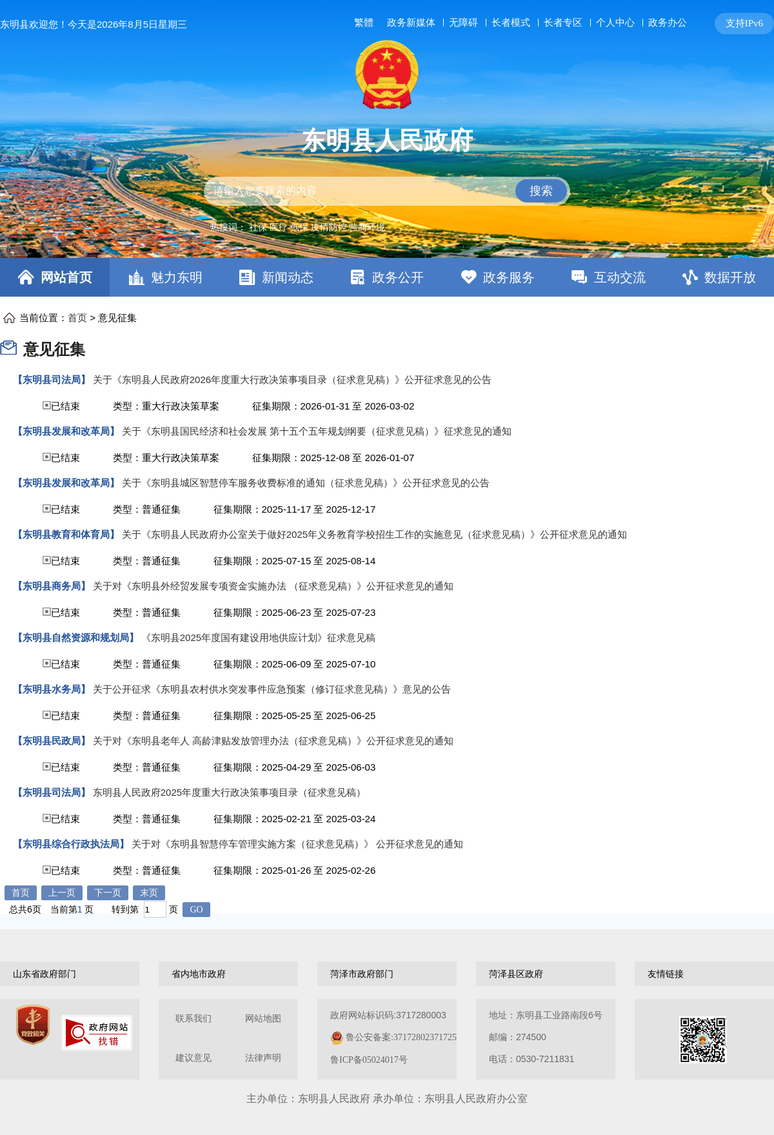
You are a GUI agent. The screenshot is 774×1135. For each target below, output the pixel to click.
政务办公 (667, 22)
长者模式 (510, 22)
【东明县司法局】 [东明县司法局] (51, 379)
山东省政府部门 (44, 974)
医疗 (279, 227)
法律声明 (263, 1058)
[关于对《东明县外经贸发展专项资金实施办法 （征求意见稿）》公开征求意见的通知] (233, 586)
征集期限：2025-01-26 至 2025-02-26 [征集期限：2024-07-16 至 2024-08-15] (294, 870)
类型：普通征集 (147, 509)
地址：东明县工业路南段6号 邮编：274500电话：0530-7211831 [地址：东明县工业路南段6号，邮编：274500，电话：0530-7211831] (545, 1037)
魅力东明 (177, 277)
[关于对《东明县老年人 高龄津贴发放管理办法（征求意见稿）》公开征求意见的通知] (233, 741)
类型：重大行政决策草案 (166, 405)
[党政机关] (33, 1025)
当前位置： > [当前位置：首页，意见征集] (78, 317)
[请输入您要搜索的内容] (387, 191)
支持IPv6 (744, 23)
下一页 (107, 893)
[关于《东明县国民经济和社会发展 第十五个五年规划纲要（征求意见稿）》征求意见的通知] (262, 431)
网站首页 (66, 277)
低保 (299, 227)
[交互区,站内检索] (387, 191)
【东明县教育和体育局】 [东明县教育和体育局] (66, 534)
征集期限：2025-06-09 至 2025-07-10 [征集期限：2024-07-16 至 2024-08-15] (294, 663)
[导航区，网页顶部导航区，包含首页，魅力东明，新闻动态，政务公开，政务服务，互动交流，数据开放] (387, 277)
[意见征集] (11, 347)
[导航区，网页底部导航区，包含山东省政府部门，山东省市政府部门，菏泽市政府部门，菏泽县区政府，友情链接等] (387, 974)
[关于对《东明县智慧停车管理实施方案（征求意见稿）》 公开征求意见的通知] (238, 844)
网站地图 (263, 1018)
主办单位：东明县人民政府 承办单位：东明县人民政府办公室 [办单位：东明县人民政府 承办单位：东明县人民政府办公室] (387, 1098)
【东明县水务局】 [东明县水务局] (51, 689)
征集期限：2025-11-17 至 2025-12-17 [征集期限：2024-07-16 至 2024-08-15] (294, 509)
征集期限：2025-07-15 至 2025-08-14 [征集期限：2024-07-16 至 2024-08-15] (294, 560)
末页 (149, 893)
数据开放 (730, 277)
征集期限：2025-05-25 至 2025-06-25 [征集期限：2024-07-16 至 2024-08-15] (294, 715)
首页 (77, 318)
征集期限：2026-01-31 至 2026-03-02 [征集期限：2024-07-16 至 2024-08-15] (333, 405)
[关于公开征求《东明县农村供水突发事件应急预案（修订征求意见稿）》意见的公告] (232, 689)
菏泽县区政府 (516, 974)
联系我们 (193, 1018)
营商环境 (367, 227)
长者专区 (563, 22)
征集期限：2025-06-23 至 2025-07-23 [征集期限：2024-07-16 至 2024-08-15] (294, 612)
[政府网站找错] (96, 1033)
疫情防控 (329, 227)
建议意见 (193, 1058)
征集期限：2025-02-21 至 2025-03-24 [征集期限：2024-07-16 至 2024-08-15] (294, 818)
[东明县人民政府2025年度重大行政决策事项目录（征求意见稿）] (189, 792)
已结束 (213, 405)
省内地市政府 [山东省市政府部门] (199, 974)
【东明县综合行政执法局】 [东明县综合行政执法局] (71, 843)
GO (196, 909)
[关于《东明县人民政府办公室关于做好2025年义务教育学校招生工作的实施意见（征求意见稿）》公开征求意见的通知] (320, 534)
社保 (258, 227)
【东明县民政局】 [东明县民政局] (51, 740)
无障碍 (463, 22)
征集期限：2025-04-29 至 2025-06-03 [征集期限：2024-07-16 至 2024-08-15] (294, 767)
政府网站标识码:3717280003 (393, 1037)
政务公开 (398, 277)
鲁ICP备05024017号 (369, 1060)
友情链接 (666, 974)
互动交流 (620, 277)
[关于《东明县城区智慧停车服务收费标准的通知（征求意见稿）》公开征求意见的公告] (251, 483)
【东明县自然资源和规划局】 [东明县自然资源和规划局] (76, 637)
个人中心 (615, 22)
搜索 (541, 190)
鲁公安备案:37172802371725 (401, 1037)
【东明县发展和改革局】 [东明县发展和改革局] (66, 431)
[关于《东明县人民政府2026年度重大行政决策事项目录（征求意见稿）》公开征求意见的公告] (252, 380)
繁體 (363, 22)
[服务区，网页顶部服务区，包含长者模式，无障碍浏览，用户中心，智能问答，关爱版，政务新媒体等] (561, 23)
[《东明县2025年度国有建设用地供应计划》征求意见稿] (194, 638)
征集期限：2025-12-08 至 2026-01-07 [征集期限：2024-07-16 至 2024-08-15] (333, 457)
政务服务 (509, 277)
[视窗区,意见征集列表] (387, 605)
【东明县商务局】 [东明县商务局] (51, 585)
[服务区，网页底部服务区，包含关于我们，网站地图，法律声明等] (387, 1039)
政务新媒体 (411, 22)
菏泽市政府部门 (361, 974)
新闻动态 (287, 277)
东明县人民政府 (387, 140)
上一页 (61, 893)
